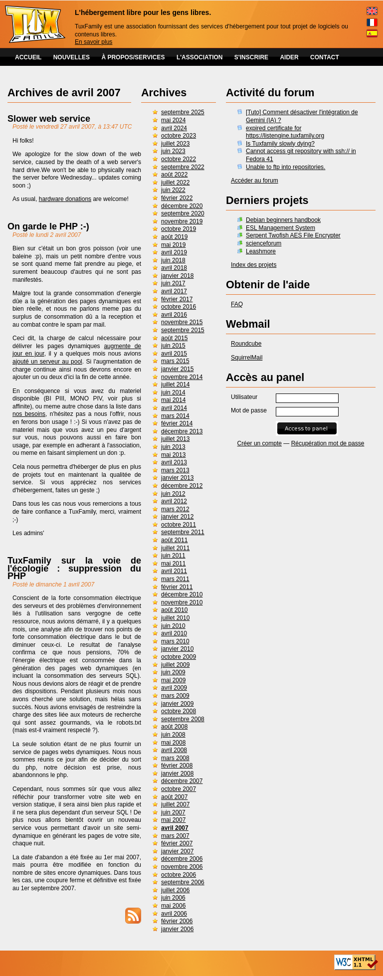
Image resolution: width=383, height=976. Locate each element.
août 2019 (174, 236)
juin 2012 (173, 493)
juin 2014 (173, 392)
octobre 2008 (178, 711)
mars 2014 (175, 415)
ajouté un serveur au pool (47, 361)
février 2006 (176, 921)
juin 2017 (173, 283)
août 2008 (174, 726)
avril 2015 (174, 353)
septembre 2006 (182, 882)
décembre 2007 (181, 781)
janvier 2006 (177, 929)
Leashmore (261, 251)
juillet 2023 (175, 143)
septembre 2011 (182, 532)
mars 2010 (175, 641)
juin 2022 (173, 190)
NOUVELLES (71, 57)
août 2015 (174, 338)
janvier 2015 (177, 369)
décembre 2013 (181, 431)
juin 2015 (173, 345)
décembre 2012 (181, 485)
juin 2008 (173, 734)
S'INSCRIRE (251, 57)
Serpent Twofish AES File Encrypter (293, 235)
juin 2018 (173, 260)
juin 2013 (173, 446)
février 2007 (176, 843)
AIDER (289, 57)
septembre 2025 (182, 112)
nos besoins (28, 413)
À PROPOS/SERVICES (133, 57)
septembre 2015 (182, 330)
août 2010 (174, 609)
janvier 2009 (177, 703)
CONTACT (324, 57)
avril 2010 (174, 633)
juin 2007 (173, 812)
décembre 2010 (181, 594)
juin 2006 (173, 897)
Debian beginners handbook (283, 219)
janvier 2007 (177, 851)
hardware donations (65, 198)
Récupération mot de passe (328, 443)
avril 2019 (174, 252)
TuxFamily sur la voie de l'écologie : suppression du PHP (74, 568)
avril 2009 (174, 687)
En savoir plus (93, 41)
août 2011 (174, 540)
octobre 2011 (178, 524)
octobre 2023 (178, 135)
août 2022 (174, 174)
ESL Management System (280, 227)
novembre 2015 (181, 322)
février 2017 (176, 299)
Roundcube (246, 343)
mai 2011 (173, 563)
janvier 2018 (177, 275)
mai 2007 (173, 819)
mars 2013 (175, 470)
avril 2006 (174, 913)
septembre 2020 (182, 213)
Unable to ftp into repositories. (285, 167)
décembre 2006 (181, 858)
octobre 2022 (178, 159)
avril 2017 (174, 291)
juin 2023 (173, 151)
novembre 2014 (181, 377)
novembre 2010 (181, 602)
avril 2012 (174, 501)
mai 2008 (173, 742)
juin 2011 (173, 555)
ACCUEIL (28, 57)
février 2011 (176, 587)
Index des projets (253, 264)
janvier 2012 (177, 516)
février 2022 (176, 198)
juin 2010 (173, 625)
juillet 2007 (175, 804)
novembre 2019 (181, 221)
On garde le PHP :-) (48, 226)
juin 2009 (173, 672)
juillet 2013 (175, 438)
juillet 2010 (175, 617)
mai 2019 (173, 244)
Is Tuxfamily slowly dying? (280, 143)
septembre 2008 (182, 719)
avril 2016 (174, 314)
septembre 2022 (182, 167)
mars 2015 (175, 361)
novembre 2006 (181, 866)
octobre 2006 (178, 874)
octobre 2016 (178, 306)
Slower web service (48, 119)
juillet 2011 (175, 548)
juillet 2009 (175, 664)
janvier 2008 (177, 773)
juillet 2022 (175, 182)
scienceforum (263, 243)
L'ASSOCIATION (200, 57)
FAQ (237, 304)
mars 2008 (175, 758)
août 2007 (174, 796)
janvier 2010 (177, 648)
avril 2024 (174, 128)
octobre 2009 (178, 656)
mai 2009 (173, 680)
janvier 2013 (177, 477)
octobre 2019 (178, 228)
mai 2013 (173, 454)
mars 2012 (175, 509)
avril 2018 (174, 267)
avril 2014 (174, 407)
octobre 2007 (178, 788)
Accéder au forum (254, 180)
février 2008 (176, 765)
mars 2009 (175, 695)
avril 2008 (174, 750)
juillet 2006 (175, 890)
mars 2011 (175, 579)
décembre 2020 (181, 205)
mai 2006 (173, 905)
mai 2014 (173, 399)
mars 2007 (175, 835)
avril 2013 (174, 462)
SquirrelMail (246, 357)
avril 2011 (174, 571)
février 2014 (176, 423)
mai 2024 (173, 120)
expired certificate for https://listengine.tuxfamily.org (285, 132)
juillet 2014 (175, 384)
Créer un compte (259, 443)
